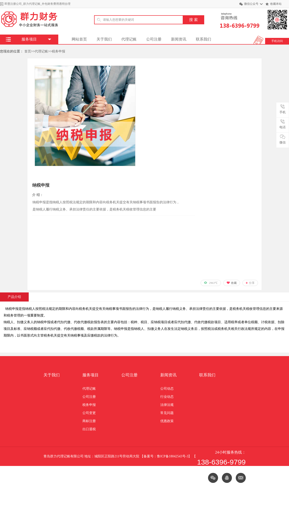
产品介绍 (14, 297)
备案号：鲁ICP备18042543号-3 (166, 456)
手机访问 (277, 41)
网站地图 (65, 475)
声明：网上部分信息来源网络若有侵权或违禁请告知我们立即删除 (124, 475)
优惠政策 (167, 421)
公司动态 (167, 388)
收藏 (234, 283)
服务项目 (90, 375)
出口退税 (89, 429)
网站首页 (79, 39)
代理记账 (129, 39)
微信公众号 (251, 3)
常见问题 (167, 413)
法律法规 (167, 405)
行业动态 (167, 397)
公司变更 (89, 413)
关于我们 (104, 39)
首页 (27, 51)
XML (47, 475)
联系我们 (203, 39)
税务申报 (58, 51)
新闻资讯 (178, 39)
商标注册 (89, 421)
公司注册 (153, 39)
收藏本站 (276, 3)
